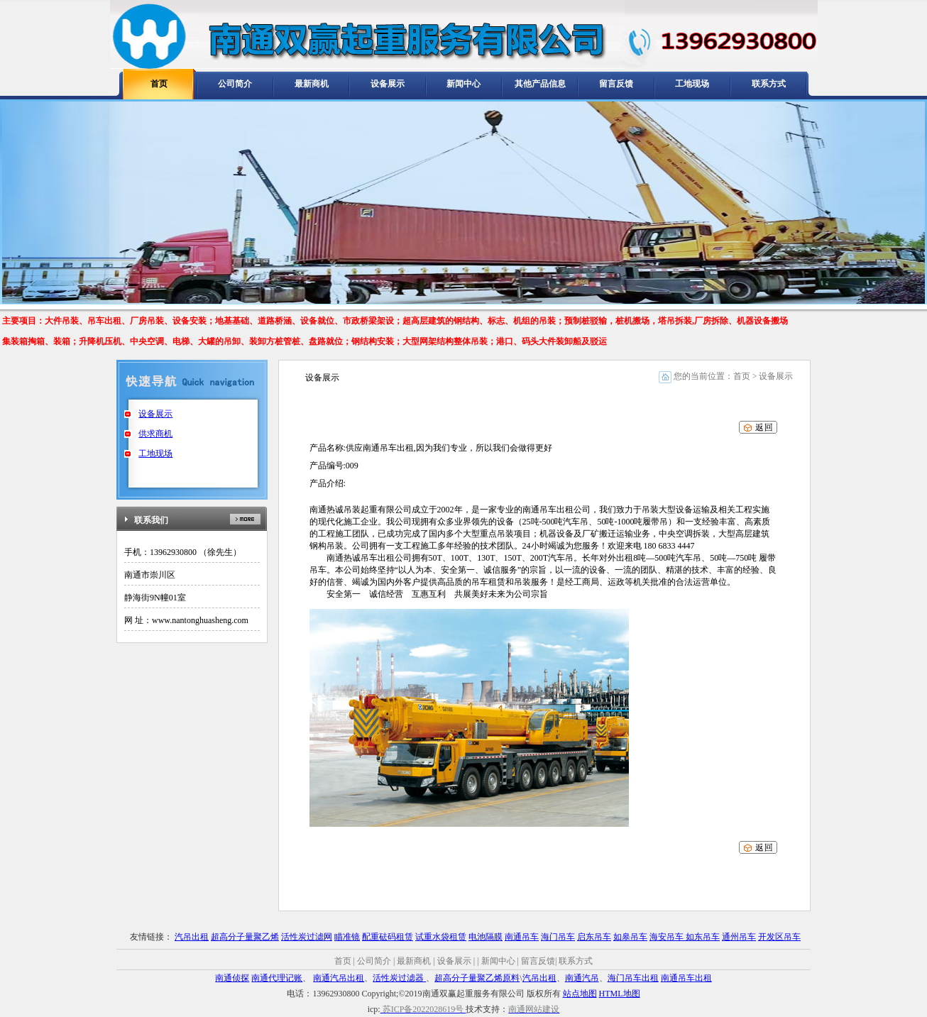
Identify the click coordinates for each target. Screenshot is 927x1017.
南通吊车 (522, 937)
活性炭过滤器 (399, 978)
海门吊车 (558, 937)
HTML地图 (619, 994)
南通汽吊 (582, 978)
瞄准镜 (347, 937)
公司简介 (235, 84)
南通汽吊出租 (338, 978)
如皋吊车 (630, 937)
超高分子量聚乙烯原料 (477, 978)
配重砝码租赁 (387, 937)
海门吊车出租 (633, 978)
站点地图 (580, 994)
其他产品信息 (540, 84)
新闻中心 (463, 84)
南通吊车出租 (686, 978)
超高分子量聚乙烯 (245, 937)
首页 (159, 84)
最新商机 (312, 84)
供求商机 (155, 434)
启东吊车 (594, 937)
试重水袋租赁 (440, 937)
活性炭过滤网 (306, 937)
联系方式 (769, 84)
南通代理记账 (276, 978)
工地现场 (692, 84)
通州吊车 (739, 937)
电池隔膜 (485, 937)
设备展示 (388, 84)
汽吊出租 (192, 937)
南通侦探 (232, 978)
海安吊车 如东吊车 (684, 937)
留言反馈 (616, 84)
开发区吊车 (779, 937)
